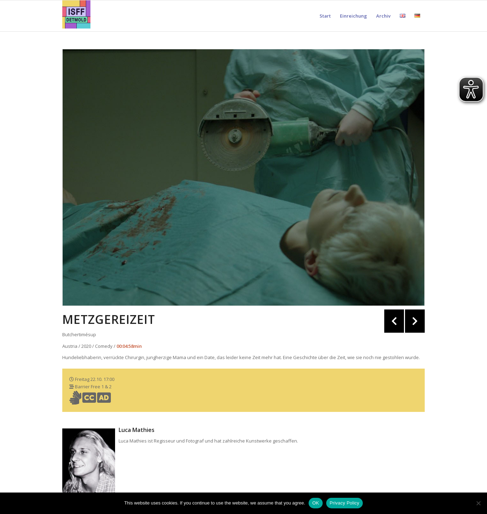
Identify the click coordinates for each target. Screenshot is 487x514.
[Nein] (478, 503)
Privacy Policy (344, 503)
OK (315, 503)
